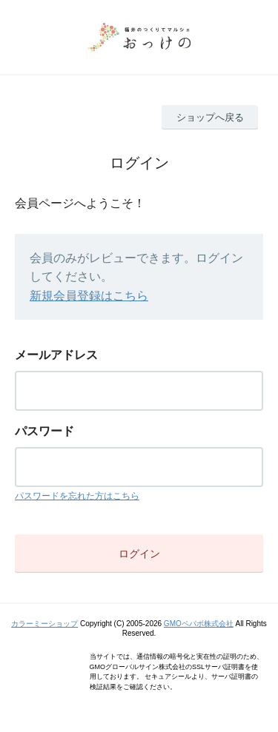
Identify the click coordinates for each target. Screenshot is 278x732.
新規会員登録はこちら (89, 295)
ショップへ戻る (210, 117)
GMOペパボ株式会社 (199, 623)
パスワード (44, 431)
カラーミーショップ (44, 623)
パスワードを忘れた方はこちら (77, 496)
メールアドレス (56, 355)
